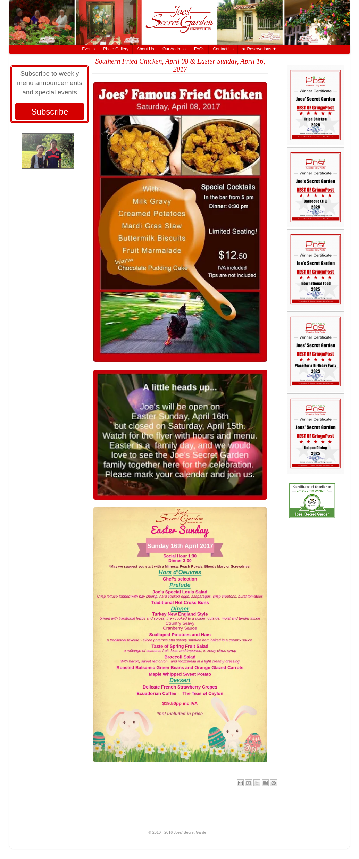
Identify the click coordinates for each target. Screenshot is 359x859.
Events (88, 49)
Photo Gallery (115, 49)
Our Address (174, 49)
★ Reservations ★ (259, 49)
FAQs (199, 49)
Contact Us (223, 49)
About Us (145, 49)
